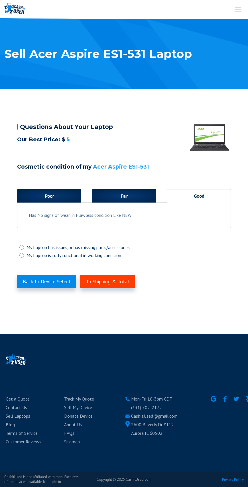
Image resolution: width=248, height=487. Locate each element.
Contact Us (16, 407)
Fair (124, 196)
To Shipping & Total (107, 281)
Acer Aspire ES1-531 (121, 166)
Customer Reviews (23, 441)
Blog (10, 424)
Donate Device (78, 416)
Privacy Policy (233, 479)
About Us (73, 424)
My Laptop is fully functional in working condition (124, 255)
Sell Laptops (18, 416)
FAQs (69, 433)
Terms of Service (22, 433)
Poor (49, 196)
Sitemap (72, 441)
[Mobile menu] (238, 9)
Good (199, 196)
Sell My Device (78, 407)
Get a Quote (18, 399)
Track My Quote (79, 399)
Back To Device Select (46, 281)
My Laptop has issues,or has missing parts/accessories (124, 247)
